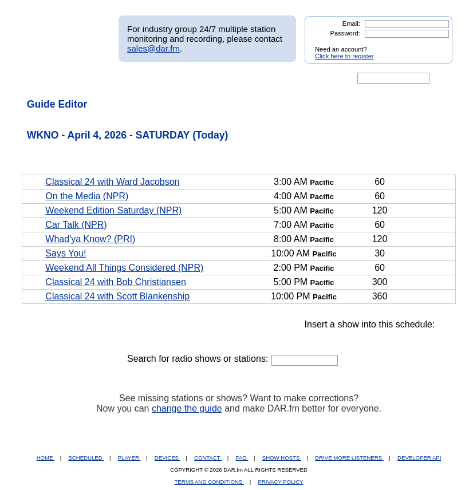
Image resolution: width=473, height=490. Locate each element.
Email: (351, 23)
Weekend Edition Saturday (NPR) (113, 210)
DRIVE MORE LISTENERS (349, 458)
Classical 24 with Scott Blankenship (117, 296)
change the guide (187, 408)
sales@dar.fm (153, 48)
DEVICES (167, 458)
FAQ (242, 458)
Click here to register (344, 56)
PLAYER (129, 458)
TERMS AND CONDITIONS (210, 482)
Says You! (65, 253)
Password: (345, 33)
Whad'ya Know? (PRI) (90, 239)
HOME (45, 458)
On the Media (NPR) (86, 196)
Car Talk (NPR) (76, 225)
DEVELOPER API (419, 458)
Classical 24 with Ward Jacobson (112, 182)
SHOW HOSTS (281, 458)
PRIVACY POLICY (280, 482)
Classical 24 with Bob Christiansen (115, 282)
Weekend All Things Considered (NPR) (124, 267)
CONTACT (208, 458)
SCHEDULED (86, 458)
